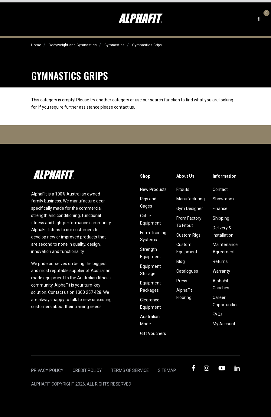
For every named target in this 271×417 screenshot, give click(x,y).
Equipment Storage (150, 270)
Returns (220, 261)
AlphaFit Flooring (184, 294)
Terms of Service (130, 370)
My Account (224, 323)
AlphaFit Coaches (221, 284)
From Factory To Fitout (188, 222)
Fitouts (182, 189)
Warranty (221, 271)
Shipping (221, 218)
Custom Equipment (186, 248)
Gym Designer (189, 208)
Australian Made (150, 320)
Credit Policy (87, 370)
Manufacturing (190, 198)
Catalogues (187, 271)
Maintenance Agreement (225, 248)
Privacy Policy (47, 370)
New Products (153, 189)
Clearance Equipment (150, 303)
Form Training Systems (153, 236)
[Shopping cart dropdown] (265, 19)
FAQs (218, 314)
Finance (220, 208)
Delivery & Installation (223, 231)
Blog (180, 261)
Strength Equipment (150, 253)
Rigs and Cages (148, 202)
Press (181, 280)
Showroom (223, 198)
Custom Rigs (188, 235)
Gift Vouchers (153, 333)
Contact (220, 189)
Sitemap (167, 370)
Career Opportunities (226, 301)
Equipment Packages (150, 287)
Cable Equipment (150, 219)
